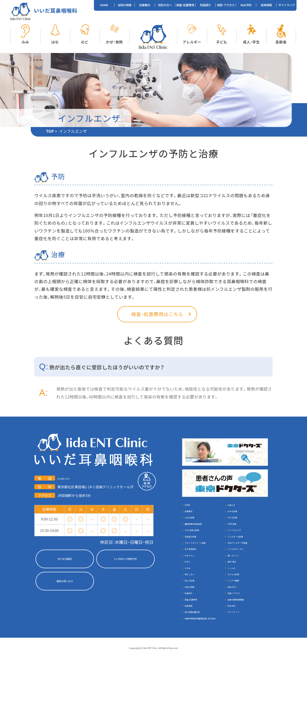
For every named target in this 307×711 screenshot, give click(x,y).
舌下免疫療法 (195, 569)
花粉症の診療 (195, 551)
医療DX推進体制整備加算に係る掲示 (203, 669)
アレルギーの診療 (242, 551)
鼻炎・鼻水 (236, 586)
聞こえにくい (238, 578)
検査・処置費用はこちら (153, 315)
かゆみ (190, 595)
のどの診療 (237, 525)
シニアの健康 (238, 613)
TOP (50, 132)
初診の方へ (165, 5)
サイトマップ (286, 5)
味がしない (194, 604)
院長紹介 (205, 5)
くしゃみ (235, 595)
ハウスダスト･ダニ (242, 569)
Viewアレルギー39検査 (246, 560)
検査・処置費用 (185, 5)
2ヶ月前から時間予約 (125, 560)
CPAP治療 (236, 533)
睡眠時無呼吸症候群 (200, 533)
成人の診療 (194, 613)
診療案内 (144, 5)
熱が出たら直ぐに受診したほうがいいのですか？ (106, 368)
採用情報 (266, 5)
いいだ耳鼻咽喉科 (56, 11)
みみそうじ (194, 578)
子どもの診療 (238, 604)
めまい (190, 586)
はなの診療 (194, 525)
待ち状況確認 (64, 560)
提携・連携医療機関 (242, 639)
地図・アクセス (226, 5)
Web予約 (246, 5)
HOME (104, 5)
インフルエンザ (240, 542)
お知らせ (235, 507)
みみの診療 (237, 516)
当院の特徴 (124, 5)
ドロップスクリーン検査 (204, 560)
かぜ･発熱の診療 (198, 542)
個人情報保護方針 (199, 657)
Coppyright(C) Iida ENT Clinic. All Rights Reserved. (153, 702)
